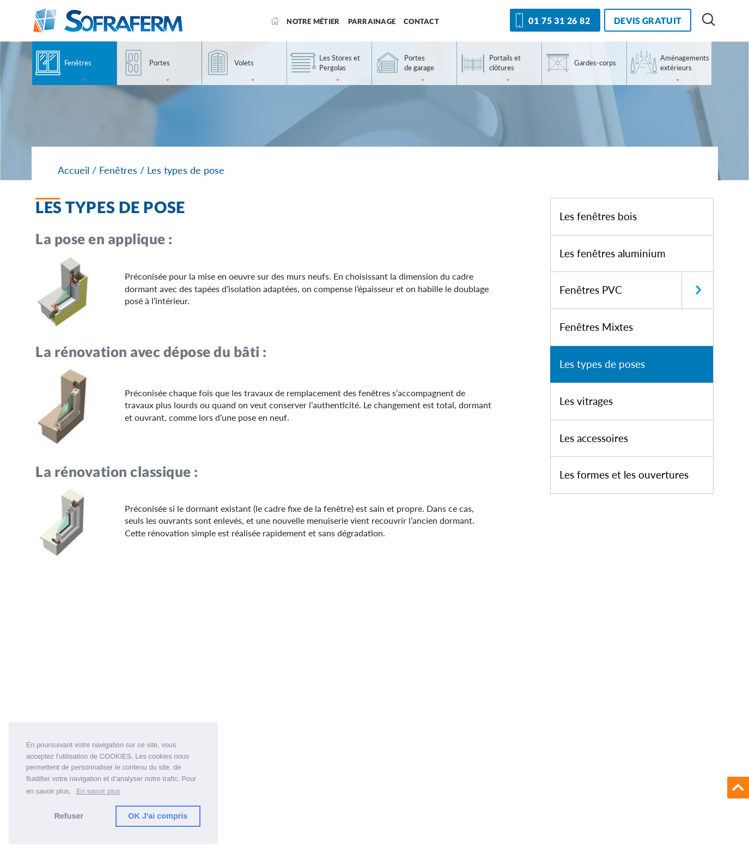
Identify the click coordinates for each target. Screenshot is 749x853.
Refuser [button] (68, 816)
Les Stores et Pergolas (339, 69)
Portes (160, 71)
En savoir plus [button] (98, 791)
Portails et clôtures (505, 69)
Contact (421, 21)
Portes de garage (419, 69)
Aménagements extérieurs (684, 69)
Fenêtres (78, 71)
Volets (245, 71)
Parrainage (372, 21)
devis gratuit (647, 20)
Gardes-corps (595, 62)
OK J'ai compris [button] (157, 816)
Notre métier (313, 21)
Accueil (73, 170)
